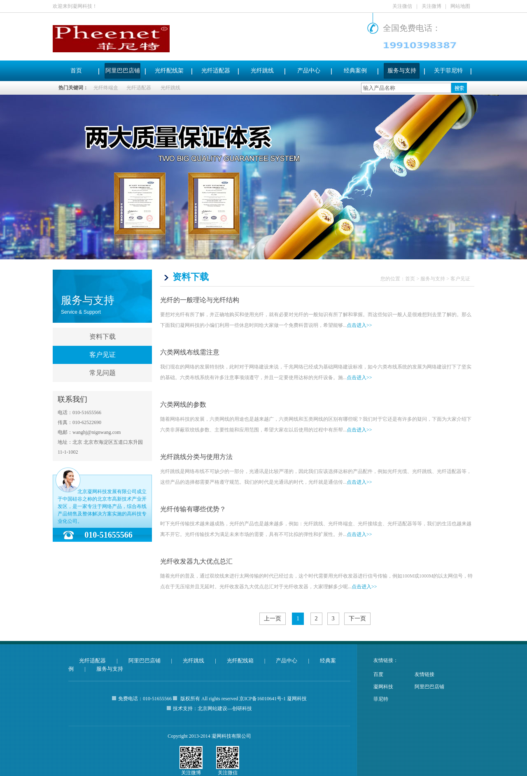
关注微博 (431, 6)
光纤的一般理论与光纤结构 (199, 299)
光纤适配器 (215, 71)
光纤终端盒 (105, 88)
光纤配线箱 (240, 660)
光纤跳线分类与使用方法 (196, 456)
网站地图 (460, 6)
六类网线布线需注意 (189, 352)
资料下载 (102, 336)
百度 (378, 674)
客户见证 (102, 354)
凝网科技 (383, 687)
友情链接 (424, 674)
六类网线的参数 (183, 404)
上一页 (272, 618)
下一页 (357, 618)
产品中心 (308, 71)
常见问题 (102, 372)
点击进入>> (359, 325)
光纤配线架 (169, 71)
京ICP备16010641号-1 (262, 698)
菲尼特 (380, 699)
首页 (76, 71)
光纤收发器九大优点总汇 (196, 561)
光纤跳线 (262, 71)
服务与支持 (401, 71)
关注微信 (402, 6)
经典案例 (355, 71)
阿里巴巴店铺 (122, 71)
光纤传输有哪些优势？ (193, 509)
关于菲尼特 (448, 71)
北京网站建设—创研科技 (225, 708)
